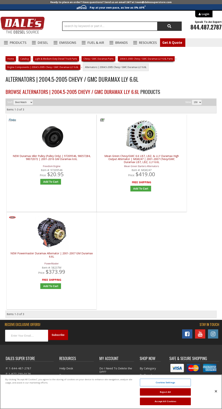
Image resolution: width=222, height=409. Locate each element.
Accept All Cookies (165, 401)
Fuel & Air (95, 42)
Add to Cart (33, 181)
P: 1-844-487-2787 (18, 274)
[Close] (216, 391)
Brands (121, 42)
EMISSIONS (67, 42)
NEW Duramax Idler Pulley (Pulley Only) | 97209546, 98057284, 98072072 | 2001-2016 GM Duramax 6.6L (33, 159)
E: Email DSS (13, 285)
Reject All (165, 392)
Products (18, 42)
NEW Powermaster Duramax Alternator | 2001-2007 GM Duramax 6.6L (138, 159)
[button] (122, 26)
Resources (148, 42)
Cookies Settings (165, 382)
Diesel (43, 42)
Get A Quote (172, 42)
